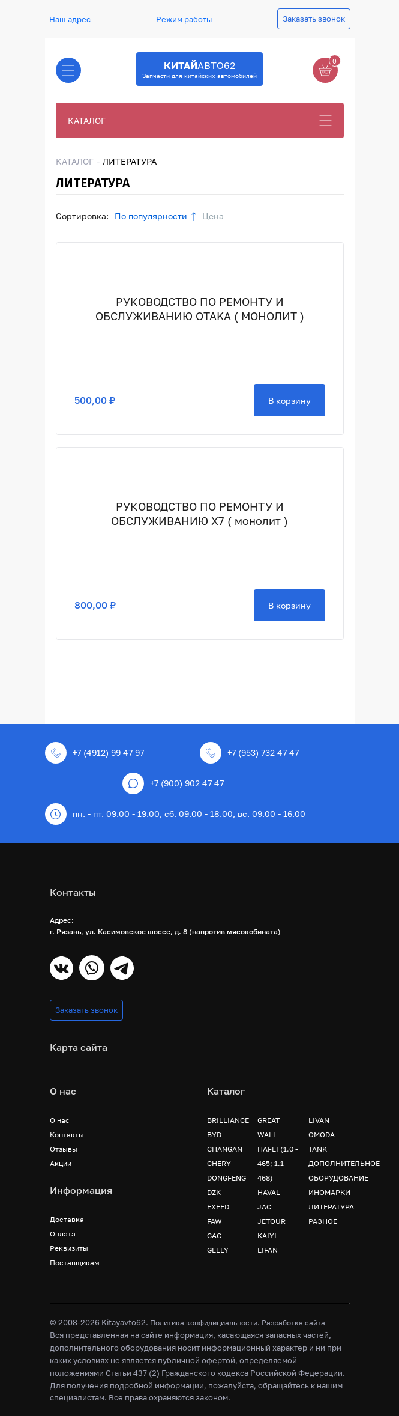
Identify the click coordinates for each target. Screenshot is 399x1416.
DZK (214, 1192)
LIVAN (318, 1120)
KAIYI (267, 1235)
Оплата (63, 1233)
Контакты (67, 1134)
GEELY (218, 1249)
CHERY (219, 1163)
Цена (213, 216)
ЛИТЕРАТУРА (331, 1206)
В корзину (289, 400)
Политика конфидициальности (203, 1322)
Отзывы (63, 1148)
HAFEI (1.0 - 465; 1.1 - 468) (277, 1163)
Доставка (67, 1219)
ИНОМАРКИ (329, 1192)
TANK (317, 1148)
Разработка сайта (293, 1322)
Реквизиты (69, 1248)
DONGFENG (226, 1177)
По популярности (151, 216)
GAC (214, 1235)
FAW (214, 1221)
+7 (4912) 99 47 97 (94, 753)
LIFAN (267, 1249)
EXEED (218, 1206)
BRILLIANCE (228, 1120)
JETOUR (271, 1221)
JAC (264, 1206)
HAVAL (268, 1192)
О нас (60, 1120)
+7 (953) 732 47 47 (249, 753)
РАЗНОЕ (322, 1221)
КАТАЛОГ (87, 120)
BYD (214, 1134)
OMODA (321, 1134)
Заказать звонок (314, 18)
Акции (60, 1163)
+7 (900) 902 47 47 (173, 783)
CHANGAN (224, 1148)
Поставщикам (75, 1262)
